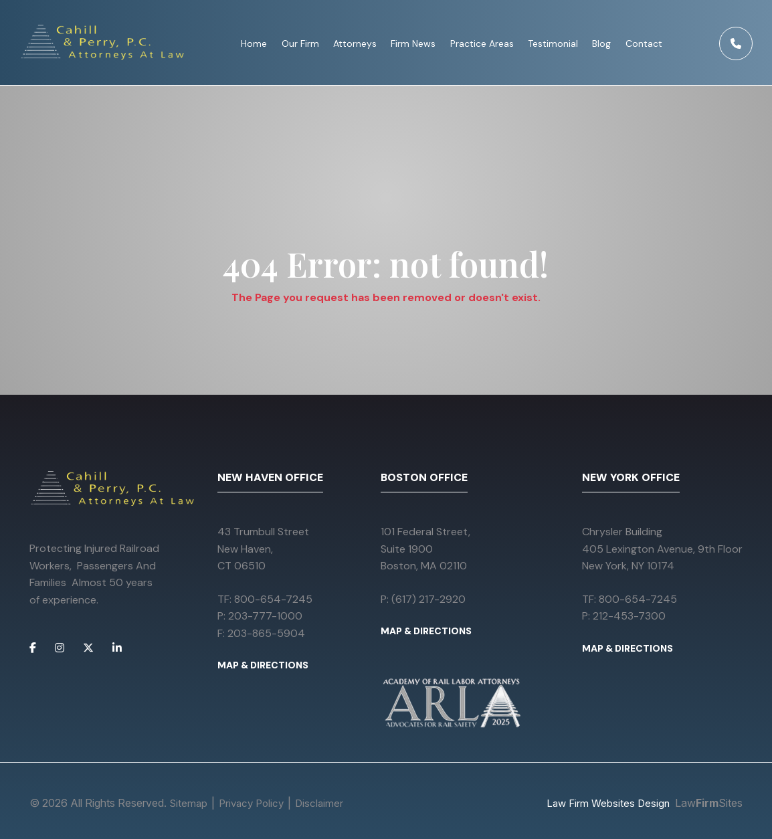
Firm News (413, 43)
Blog (601, 43)
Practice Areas (482, 43)
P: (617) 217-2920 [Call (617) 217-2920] (423, 599)
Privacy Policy (251, 803)
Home (254, 43)
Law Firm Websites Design (608, 803)
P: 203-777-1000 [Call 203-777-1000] (259, 616)
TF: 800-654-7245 (264, 599)
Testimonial (553, 43)
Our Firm (300, 43)
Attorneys (355, 43)
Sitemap (188, 803)
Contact (643, 43)
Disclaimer (319, 803)
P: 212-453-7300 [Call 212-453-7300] (624, 616)
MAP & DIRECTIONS (262, 665)
